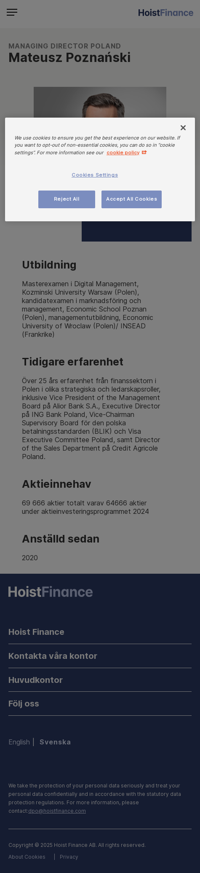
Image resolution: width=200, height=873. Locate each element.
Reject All (67, 199)
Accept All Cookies (131, 199)
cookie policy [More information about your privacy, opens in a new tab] (123, 153)
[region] (100, 169)
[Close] (183, 127)
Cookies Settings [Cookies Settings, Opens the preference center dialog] (95, 175)
